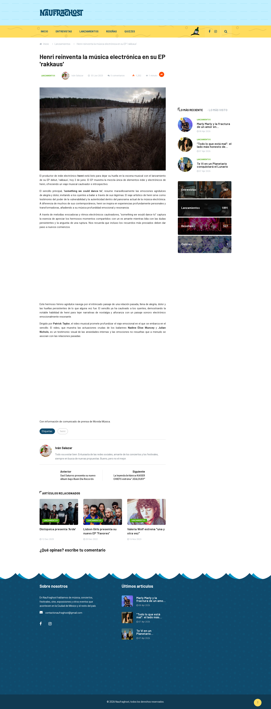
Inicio (44, 31)
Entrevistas (64, 31)
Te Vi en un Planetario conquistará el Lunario (212, 165)
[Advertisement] (168, 12)
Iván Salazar (72, 75)
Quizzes (129, 31)
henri (63, 431)
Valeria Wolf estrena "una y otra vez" (146, 531)
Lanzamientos (89, 31)
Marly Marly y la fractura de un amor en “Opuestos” (213, 127)
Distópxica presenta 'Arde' (58, 529)
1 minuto (151, 75)
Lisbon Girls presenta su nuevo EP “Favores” (99, 531)
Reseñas (111, 31)
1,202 (136, 75)
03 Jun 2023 (95, 75)
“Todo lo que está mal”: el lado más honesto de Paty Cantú (214, 146)
